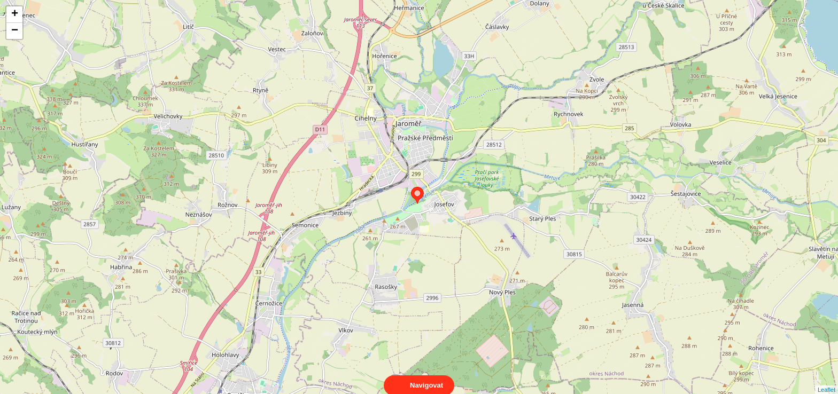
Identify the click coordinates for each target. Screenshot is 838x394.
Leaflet (826, 380)
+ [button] (14, 14)
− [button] (14, 31)
